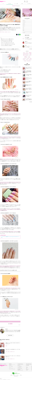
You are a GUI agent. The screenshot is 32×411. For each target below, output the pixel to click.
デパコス (24, 59)
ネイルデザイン (11, 351)
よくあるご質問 (28, 3)
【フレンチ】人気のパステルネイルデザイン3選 (6, 41)
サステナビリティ (8, 379)
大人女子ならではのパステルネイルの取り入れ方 (6, 40)
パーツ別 (28, 58)
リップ (29, 56)
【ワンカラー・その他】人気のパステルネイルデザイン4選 (8, 44)
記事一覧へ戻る (10, 335)
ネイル (8, 344)
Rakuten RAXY (3, 1)
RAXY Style (9, 3)
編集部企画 (30, 52)
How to (6, 351)
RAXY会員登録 (27, 365)
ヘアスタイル (26, 57)
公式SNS (22, 3)
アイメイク (24, 23)
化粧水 (30, 58)
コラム (23, 28)
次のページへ (10, 321)
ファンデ (27, 59)
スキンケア (24, 20)
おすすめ (8, 351)
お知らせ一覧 (19, 365)
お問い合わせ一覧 (4, 379)
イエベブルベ (24, 58)
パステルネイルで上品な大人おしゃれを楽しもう (6, 45)
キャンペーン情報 (16, 3)
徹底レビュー (26, 56)
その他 (23, 30)
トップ (3, 3)
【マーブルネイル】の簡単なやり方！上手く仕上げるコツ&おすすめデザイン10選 (10, 237)
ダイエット (30, 59)
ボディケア (24, 24)
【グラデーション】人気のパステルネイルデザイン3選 (7, 42)
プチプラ (29, 57)
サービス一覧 (1, 379)
